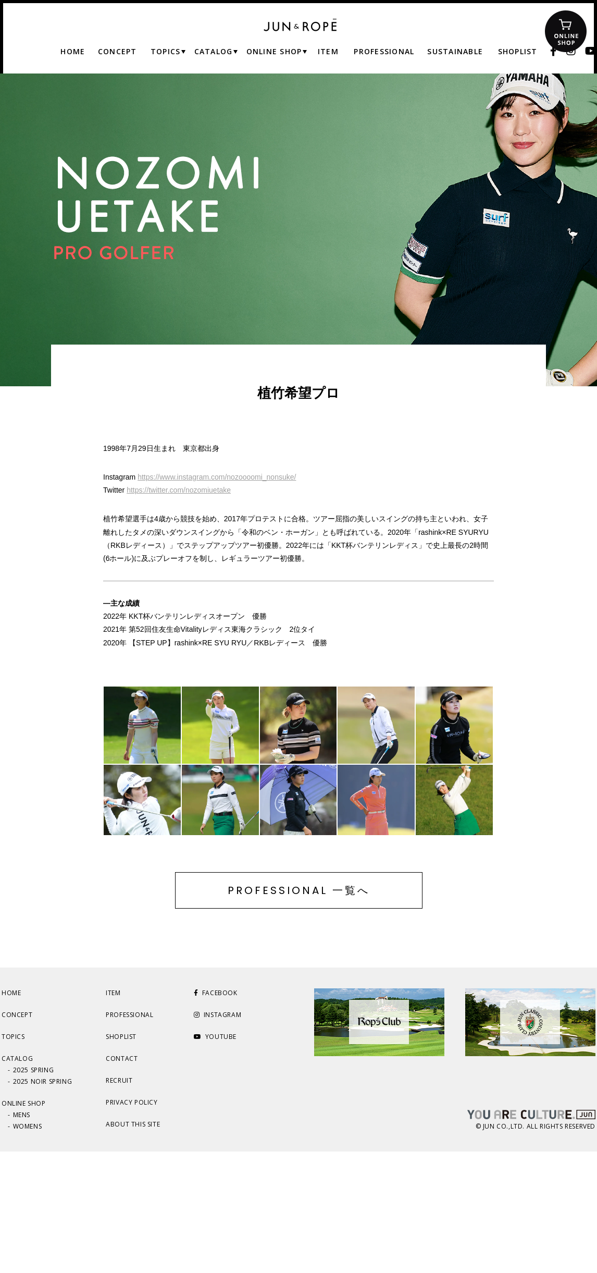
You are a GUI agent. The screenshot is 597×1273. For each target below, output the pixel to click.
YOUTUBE (215, 1158)
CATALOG (17, 1180)
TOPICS (13, 1158)
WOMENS (27, 1247)
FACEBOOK (215, 1114)
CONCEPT (17, 1136)
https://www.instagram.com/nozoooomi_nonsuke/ (217, 477)
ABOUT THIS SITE (133, 1245)
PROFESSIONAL (129, 1136)
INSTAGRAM (217, 1136)
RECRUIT (119, 1201)
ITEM (113, 1114)
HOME (11, 1114)
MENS (21, 1236)
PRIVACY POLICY (131, 1223)
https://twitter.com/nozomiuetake (179, 490)
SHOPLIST (121, 1158)
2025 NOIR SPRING (42, 1202)
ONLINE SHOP (24, 1224)
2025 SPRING (33, 1191)
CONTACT (122, 1180)
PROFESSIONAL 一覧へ (299, 1012)
